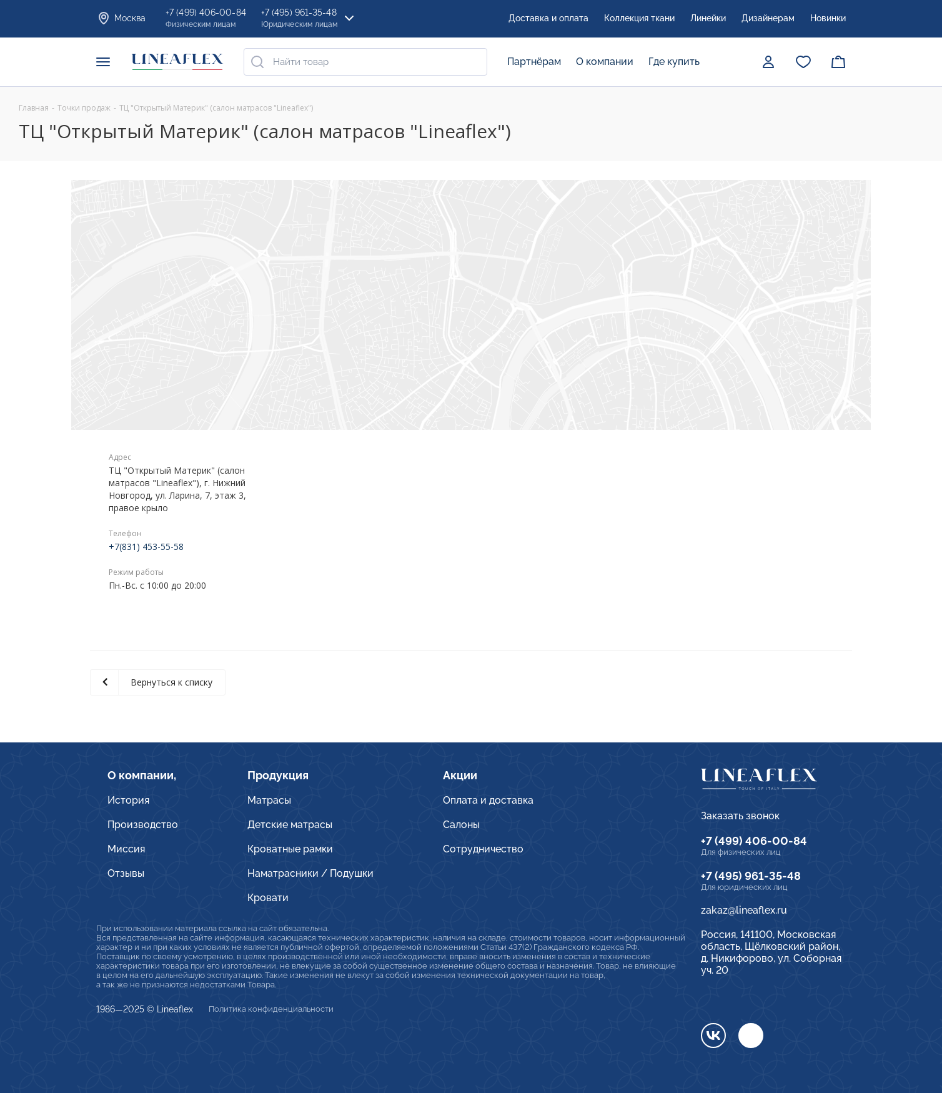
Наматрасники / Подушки (310, 873)
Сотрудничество (483, 849)
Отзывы (125, 873)
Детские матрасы (289, 825)
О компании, (141, 775)
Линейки (708, 18)
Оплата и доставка (488, 800)
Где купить (674, 61)
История (128, 800)
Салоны (461, 825)
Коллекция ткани (639, 18)
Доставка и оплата (548, 18)
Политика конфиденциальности (271, 1009)
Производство (142, 825)
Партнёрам (534, 61)
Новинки (828, 18)
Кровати (268, 898)
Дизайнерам (768, 18)
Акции (460, 775)
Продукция (278, 775)
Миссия (126, 849)
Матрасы (269, 800)
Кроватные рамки (290, 849)
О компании (604, 61)
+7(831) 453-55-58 (146, 546)
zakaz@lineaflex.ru (744, 910)
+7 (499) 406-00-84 (754, 840)
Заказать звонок (740, 816)
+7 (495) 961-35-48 (751, 875)
